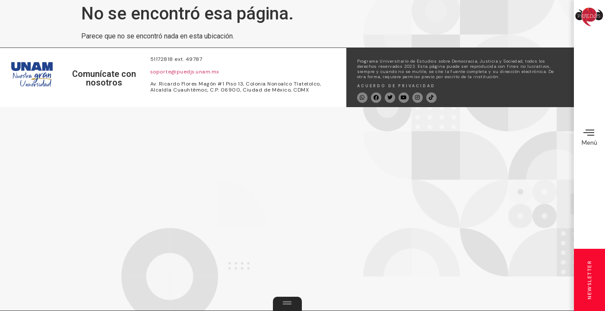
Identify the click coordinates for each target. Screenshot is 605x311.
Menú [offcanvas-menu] (589, 136)
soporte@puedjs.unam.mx (184, 71)
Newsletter (589, 279)
